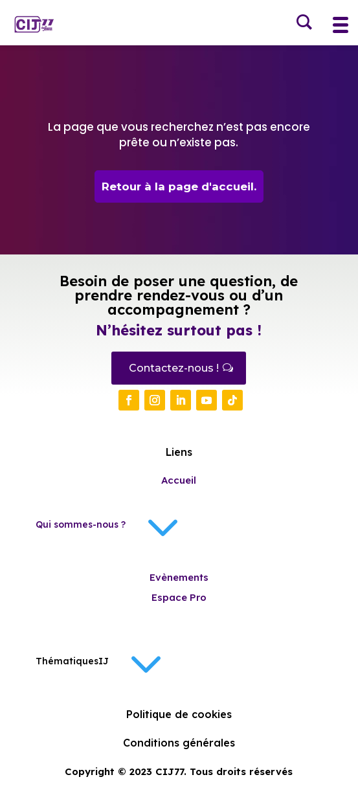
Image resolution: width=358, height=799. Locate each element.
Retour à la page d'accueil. (179, 186)
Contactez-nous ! (174, 368)
